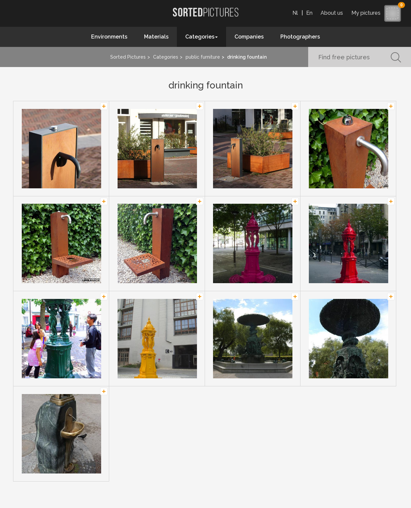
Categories (165, 57)
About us (332, 13)
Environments (109, 37)
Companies (249, 37)
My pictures (367, 13)
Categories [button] (201, 37)
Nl (295, 13)
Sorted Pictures (128, 57)
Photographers (300, 37)
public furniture (203, 57)
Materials (156, 37)
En (309, 13)
